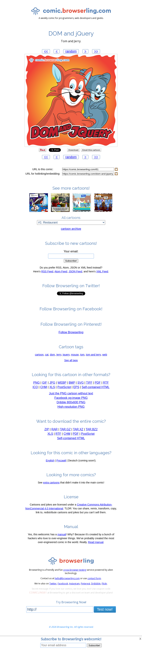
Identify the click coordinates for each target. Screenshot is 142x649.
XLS (52, 387)
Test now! (104, 609)
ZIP (46, 429)
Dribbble (96, 583)
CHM (43, 387)
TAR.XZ (78, 429)
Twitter (53, 583)
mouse (75, 354)
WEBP (62, 382)
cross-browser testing (74, 569)
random (71, 51)
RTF (106, 382)
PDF (98, 382)
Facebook (63, 583)
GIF (44, 382)
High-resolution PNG (71, 406)
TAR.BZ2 (92, 429)
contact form (94, 578)
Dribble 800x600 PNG (71, 402)
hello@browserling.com (67, 578)
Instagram (74, 583)
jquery (66, 354)
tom (82, 354)
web (104, 354)
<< (46, 51)
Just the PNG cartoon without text (71, 393)
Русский (61, 460)
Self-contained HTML (95, 387)
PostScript (64, 387)
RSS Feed (47, 271)
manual (62, 534)
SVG (80, 382)
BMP (72, 382)
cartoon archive (71, 228)
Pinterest (85, 583)
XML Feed (102, 271)
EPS (76, 387)
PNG (36, 382)
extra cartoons (51, 482)
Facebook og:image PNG (71, 397)
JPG (52, 382)
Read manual (95, 542)
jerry (58, 354)
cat (47, 354)
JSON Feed (75, 271)
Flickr (104, 583)
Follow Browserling (71, 332)
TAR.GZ (65, 429)
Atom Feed (61, 271)
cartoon (39, 354)
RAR (54, 429)
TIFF (89, 382)
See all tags (71, 360)
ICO (35, 387)
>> (96, 51)
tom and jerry (93, 354)
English (50, 460)
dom (52, 354)
